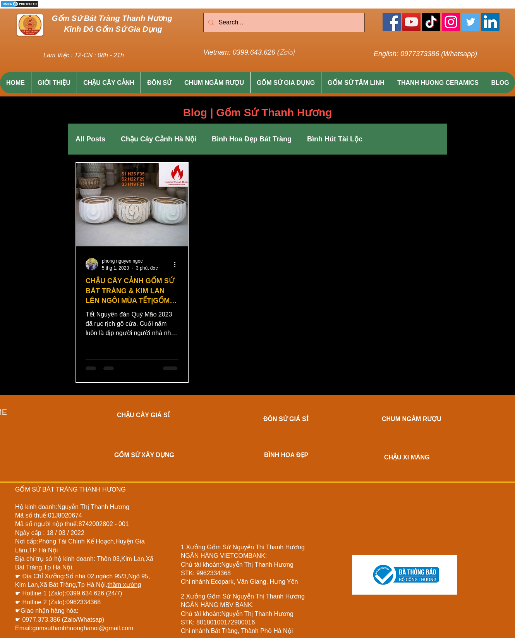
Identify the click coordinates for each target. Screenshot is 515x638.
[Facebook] (392, 22)
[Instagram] (451, 22)
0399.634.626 (86, 593)
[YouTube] (411, 22)
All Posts (90, 139)
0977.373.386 (42, 619)
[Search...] (283, 22)
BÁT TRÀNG (59, 489)
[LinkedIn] (490, 22)
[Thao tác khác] (177, 264)
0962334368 (83, 602)
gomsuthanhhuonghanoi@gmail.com (82, 628)
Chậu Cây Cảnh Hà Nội (158, 139)
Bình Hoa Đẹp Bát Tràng (252, 139)
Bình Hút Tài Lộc (334, 139)
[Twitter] (471, 22)
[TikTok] (431, 22)
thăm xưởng (124, 584)
